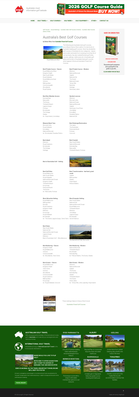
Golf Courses (55, 20)
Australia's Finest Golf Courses (64, 41)
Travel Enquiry (21, 382)
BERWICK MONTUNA (71, 359)
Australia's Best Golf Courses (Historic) (71, 29)
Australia (32, 337)
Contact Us (104, 20)
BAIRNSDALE (93, 357)
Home (33, 20)
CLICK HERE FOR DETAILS (112, 71)
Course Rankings (55, 29)
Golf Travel (42, 20)
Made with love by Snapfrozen (116, 394)
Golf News (68, 20)
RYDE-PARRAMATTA (71, 333)
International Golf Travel (46, 346)
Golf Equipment (82, 20)
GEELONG (115, 333)
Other (94, 20)
